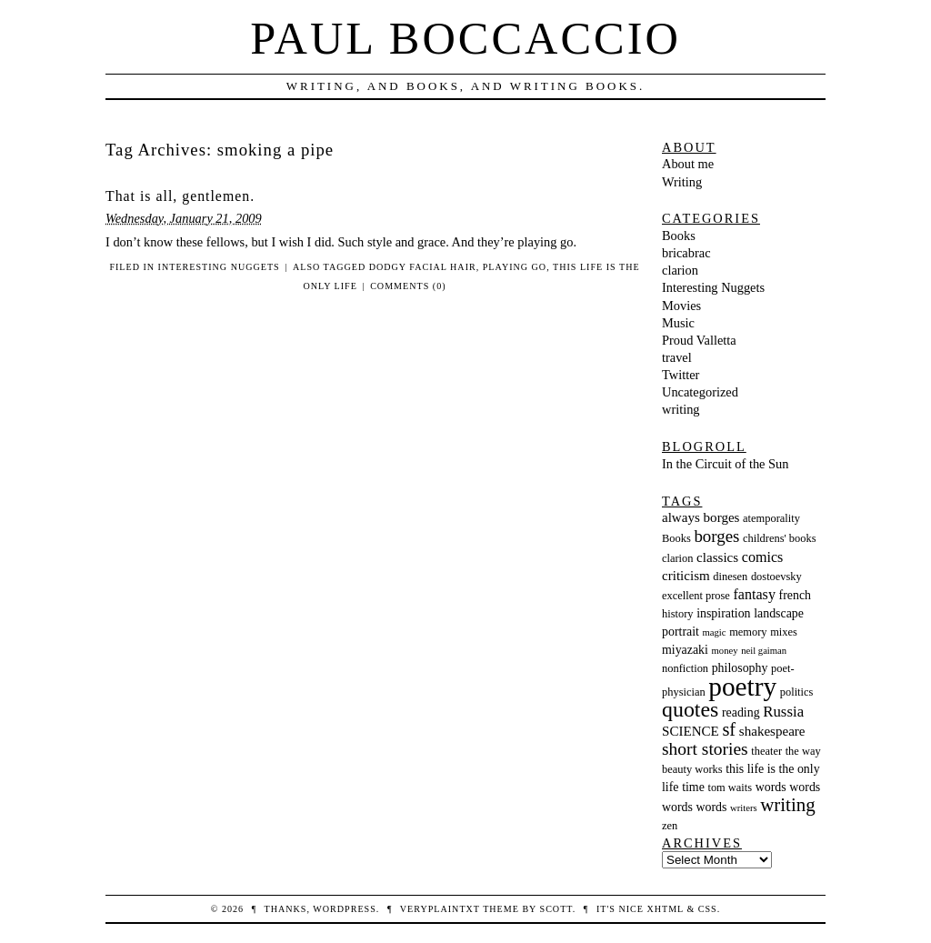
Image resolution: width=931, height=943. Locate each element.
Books (679, 235)
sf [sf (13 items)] (729, 729)
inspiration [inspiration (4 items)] (723, 613)
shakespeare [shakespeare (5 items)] (772, 731)
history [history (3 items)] (678, 613)
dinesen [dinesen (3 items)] (730, 576)
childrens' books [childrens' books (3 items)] (779, 538)
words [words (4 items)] (771, 787)
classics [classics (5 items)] (717, 557)
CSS (707, 909)
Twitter (680, 374)
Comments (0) (407, 286)
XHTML (664, 909)
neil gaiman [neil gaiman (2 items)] (763, 651)
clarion (680, 270)
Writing (682, 182)
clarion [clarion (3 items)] (678, 558)
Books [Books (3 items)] (676, 538)
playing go (514, 267)
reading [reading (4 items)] (741, 712)
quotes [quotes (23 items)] (690, 709)
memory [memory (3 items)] (747, 632)
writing (681, 409)
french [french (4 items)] (795, 595)
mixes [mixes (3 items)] (783, 632)
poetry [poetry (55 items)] (742, 686)
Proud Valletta (699, 340)
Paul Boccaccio (465, 38)
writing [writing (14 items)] (787, 805)
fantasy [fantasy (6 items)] (754, 594)
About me (688, 163)
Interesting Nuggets (219, 267)
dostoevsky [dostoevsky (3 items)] (776, 576)
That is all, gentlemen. (180, 196)
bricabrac (686, 253)
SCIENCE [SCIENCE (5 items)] (690, 731)
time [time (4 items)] (693, 787)
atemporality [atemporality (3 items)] (771, 518)
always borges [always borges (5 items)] (700, 517)
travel (677, 357)
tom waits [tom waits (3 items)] (729, 787)
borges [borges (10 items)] (716, 536)
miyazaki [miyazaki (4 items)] (685, 650)
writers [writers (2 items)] (743, 808)
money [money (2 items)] (725, 651)
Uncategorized (700, 392)
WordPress (344, 909)
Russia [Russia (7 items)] (783, 711)
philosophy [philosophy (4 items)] (740, 668)
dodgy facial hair (422, 267)
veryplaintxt (440, 909)
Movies (681, 305)
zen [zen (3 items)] (669, 825)
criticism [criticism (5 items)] (686, 575)
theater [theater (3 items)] (766, 751)
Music (678, 323)
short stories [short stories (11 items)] (705, 748)
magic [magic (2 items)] (714, 632)
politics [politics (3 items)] (797, 692)
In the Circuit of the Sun (725, 463)
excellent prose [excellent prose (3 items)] (696, 595)
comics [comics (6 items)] (763, 557)
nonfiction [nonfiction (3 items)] (685, 668)
